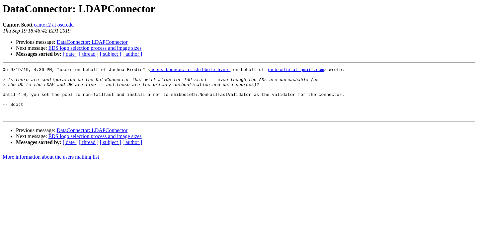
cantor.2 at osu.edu (54, 25)
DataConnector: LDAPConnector (92, 42)
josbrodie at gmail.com (295, 70)
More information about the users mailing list (51, 167)
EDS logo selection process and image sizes (95, 48)
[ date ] (70, 54)
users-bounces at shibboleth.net (190, 70)
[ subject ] (110, 54)
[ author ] (132, 54)
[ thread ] (89, 54)
